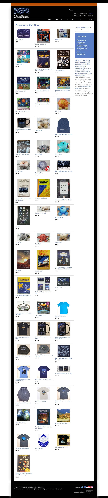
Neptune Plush (59, 217)
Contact (85, 13)
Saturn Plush (38, 130)
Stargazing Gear (81, 54)
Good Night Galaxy (21, 91)
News (80, 19)
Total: (82, 30)
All (77, 39)
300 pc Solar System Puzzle (23, 111)
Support (90, 19)
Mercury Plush (39, 173)
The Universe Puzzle (40, 315)
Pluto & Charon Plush (41, 213)
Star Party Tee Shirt (40, 401)
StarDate (75, 15)
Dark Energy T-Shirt (60, 316)
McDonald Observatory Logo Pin (63, 171)
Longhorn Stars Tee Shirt (22, 448)
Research (70, 19)
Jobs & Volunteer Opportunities (55, 489)
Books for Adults (81, 40)
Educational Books (82, 48)
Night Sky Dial (39, 448)
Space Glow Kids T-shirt (61, 447)
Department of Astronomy (85, 15)
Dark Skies (59, 19)
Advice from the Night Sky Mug (63, 373)
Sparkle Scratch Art (40, 44)
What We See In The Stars (22, 154)
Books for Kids (81, 42)
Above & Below (19, 64)
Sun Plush (58, 111)
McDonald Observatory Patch (63, 288)
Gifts (78, 51)
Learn (49, 19)
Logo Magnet (19, 39)
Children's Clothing (82, 45)
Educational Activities (83, 50)
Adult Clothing (81, 43)
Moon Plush (19, 242)
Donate (91, 13)
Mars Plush (38, 244)
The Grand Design (60, 70)
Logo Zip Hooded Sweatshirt (23, 403)
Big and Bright (39, 271)
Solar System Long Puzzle (42, 104)
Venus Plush (58, 242)
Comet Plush (38, 154)
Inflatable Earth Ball (20, 422)
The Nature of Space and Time (63, 199)
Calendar (80, 13)
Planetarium (58, 39)
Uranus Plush (58, 154)
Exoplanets (18, 270)
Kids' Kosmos (80, 53)
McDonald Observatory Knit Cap (63, 134)
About (75, 13)
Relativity (18, 226)
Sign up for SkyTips (40, 489)
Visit (40, 19)
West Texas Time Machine (62, 423)
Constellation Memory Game (23, 295)
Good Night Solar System (42, 90)
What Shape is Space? (41, 198)
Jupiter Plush (19, 171)
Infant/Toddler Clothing (83, 47)
